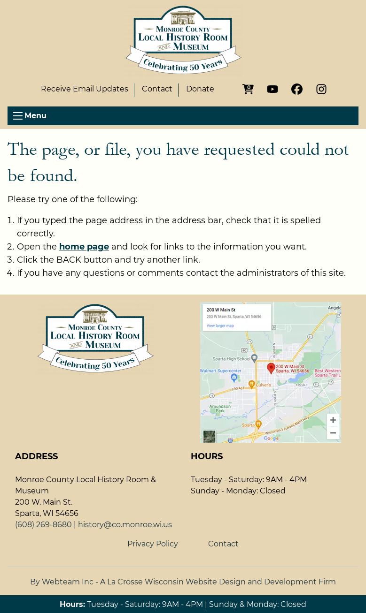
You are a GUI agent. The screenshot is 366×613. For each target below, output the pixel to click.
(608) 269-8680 (43, 524)
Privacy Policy (152, 543)
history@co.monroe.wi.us (125, 524)
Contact (157, 89)
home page (84, 247)
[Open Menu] (18, 116)
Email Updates (84, 89)
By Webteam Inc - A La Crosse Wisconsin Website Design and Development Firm (183, 581)
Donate (200, 89)
